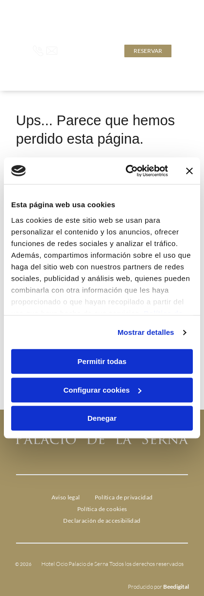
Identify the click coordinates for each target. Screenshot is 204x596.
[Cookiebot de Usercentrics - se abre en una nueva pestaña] (127, 171)
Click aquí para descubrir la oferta (118, 24)
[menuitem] (65, 497)
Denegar (102, 418)
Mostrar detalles (146, 332)
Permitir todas (102, 362)
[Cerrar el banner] (189, 170)
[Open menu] (181, 51)
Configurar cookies (102, 390)
